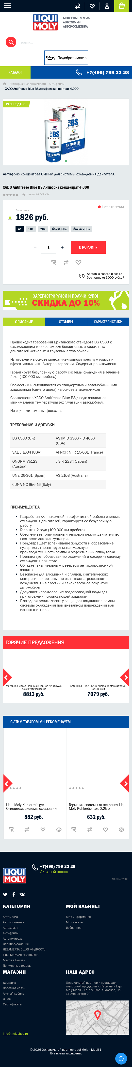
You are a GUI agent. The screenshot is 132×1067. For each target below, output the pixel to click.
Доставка (9, 982)
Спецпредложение (16, 944)
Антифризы (57, 84)
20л (42, 229)
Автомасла (10, 917)
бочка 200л (81, 229)
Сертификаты (12, 1004)
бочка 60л (59, 229)
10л (30, 229)
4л (19, 229)
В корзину (88, 247)
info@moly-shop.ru (15, 1033)
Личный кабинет (14, 993)
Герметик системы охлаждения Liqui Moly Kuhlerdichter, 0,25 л (97, 806)
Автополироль (12, 938)
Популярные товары (17, 965)
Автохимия (10, 928)
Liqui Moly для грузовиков (20, 955)
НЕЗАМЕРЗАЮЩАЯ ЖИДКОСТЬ (24, 949)
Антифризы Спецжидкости (28, 84)
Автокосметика (13, 922)
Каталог (15, 72)
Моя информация (78, 917)
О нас (7, 999)
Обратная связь (14, 988)
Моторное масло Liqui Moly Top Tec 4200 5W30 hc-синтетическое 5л (34, 687)
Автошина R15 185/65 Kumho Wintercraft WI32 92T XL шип (98, 687)
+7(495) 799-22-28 (107, 72)
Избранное (74, 928)
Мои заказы (74, 922)
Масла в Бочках (14, 960)
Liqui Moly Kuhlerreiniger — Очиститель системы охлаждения (32, 806)
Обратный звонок (54, 872)
